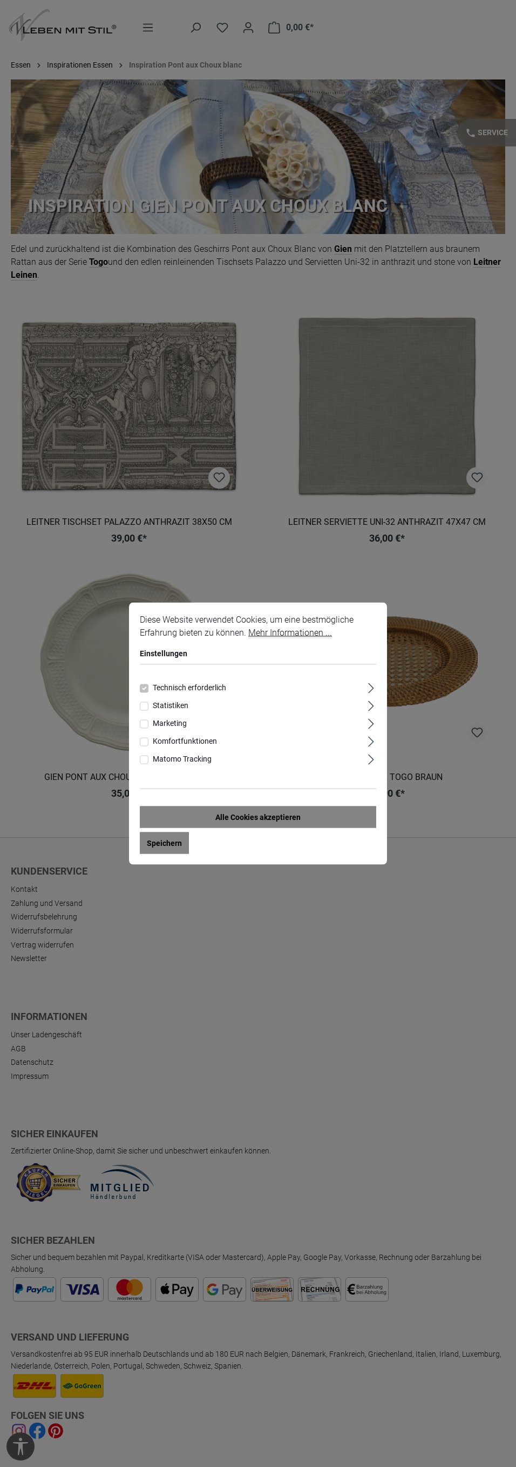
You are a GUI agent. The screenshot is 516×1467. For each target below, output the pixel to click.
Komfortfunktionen (185, 741)
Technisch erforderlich (189, 687)
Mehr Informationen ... (290, 633)
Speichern (164, 843)
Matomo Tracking (182, 759)
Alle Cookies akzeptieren (258, 817)
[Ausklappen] (371, 687)
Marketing (170, 723)
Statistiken (170, 705)
